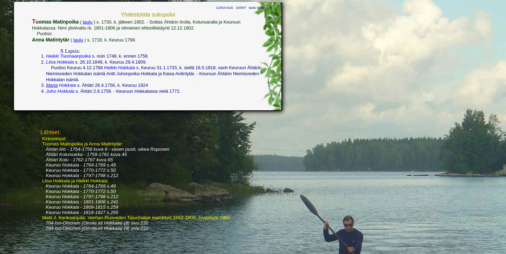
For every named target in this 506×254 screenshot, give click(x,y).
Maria (52, 85)
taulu (88, 22)
